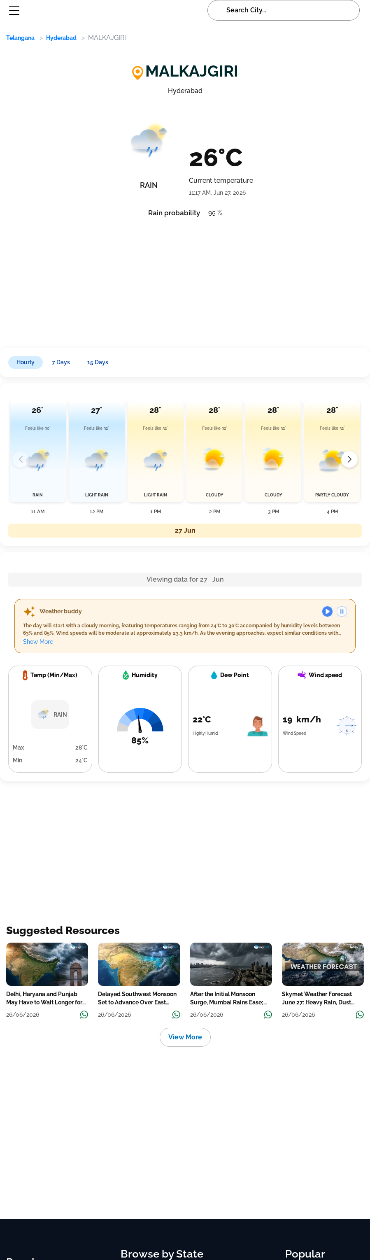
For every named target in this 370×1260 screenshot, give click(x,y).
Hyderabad (61, 38)
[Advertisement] (179, 280)
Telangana (20, 38)
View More (185, 1037)
